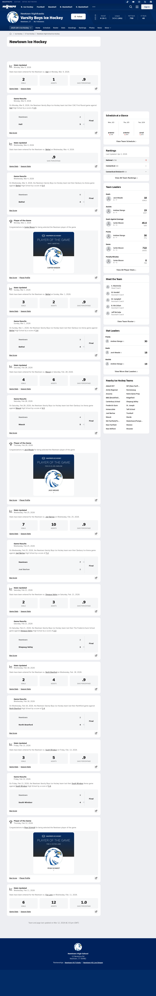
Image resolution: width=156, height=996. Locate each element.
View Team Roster (126, 343)
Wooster (129, 451)
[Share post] (96, 89)
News (100, 27)
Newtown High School (78, 949)
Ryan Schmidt (29, 827)
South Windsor (51, 750)
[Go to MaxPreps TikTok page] (60, 993)
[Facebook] (151, 1)
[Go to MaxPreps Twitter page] (87, 993)
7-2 (47, 553)
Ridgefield (130, 420)
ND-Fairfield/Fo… (113, 443)
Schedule (46, 27)
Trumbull (129, 435)
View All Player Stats (126, 269)
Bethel (48, 149)
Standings (72, 27)
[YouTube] (133, 1)
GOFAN (17, 2)
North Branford (51, 672)
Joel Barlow (50, 517)
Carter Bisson (29, 227)
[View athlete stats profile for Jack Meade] (115, 375)
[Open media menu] (137, 7)
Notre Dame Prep (133, 416)
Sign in (147, 7)
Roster (55, 27)
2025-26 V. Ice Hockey (21, 27)
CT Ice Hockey (29, 34)
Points (107, 359)
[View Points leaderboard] (136, 363)
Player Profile (25, 277)
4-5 (43, 408)
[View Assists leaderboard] (136, 386)
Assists (108, 382)
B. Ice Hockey (27, 6)
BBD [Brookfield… (113, 420)
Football (41, 6)
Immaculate (110, 432)
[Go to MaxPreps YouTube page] (69, 993)
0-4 (43, 185)
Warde (129, 439)
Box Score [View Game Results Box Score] (13, 133)
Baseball (52, 6)
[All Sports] (94, 7)
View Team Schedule (126, 141)
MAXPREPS (7, 2)
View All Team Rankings (126, 177)
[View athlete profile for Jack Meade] (126, 194)
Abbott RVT (110, 408)
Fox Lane (49, 895)
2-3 (55, 631)
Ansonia (109, 416)
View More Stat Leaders (126, 393)
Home (37, 27)
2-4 (43, 708)
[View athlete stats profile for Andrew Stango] (115, 364)
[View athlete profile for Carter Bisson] (126, 219)
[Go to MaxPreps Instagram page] (78, 993)
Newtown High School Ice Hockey (48, 34)
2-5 (35, 108)
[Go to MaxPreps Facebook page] (96, 993)
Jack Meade (29, 450)
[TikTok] (127, 1)
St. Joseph (130, 428)
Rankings (82, 27)
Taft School (130, 432)
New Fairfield (111, 447)
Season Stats (26, 88)
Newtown (19, 117)
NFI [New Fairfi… (133, 408)
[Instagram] (139, 1)
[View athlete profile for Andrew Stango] (126, 206)
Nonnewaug (131, 412)
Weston (129, 447)
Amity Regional (112, 412)
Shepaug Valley (51, 594)
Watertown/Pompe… (134, 443)
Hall (47, 72)
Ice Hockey (18, 34)
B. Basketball (66, 6)
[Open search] (131, 7)
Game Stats (13, 88)
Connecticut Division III (115, 171)
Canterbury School (113, 424)
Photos (92, 27)
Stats (63, 27)
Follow (78, 16)
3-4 (36, 330)
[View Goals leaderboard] (136, 375)
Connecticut (110, 166)
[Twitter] (145, 1)
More (107, 27)
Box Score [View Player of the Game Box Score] (13, 277)
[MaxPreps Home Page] (10, 34)
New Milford (111, 451)
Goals (107, 371)
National (109, 160)
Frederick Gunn (112, 428)
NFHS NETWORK (29, 2)
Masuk (48, 372)
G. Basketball (82, 6)
